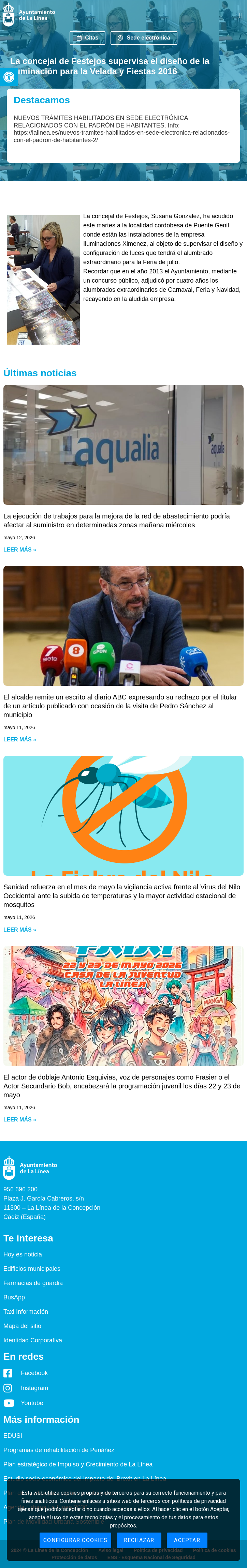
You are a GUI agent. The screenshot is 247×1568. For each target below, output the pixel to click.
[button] (9, 77)
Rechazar (139, 1540)
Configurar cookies (75, 1540)
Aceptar (187, 1540)
